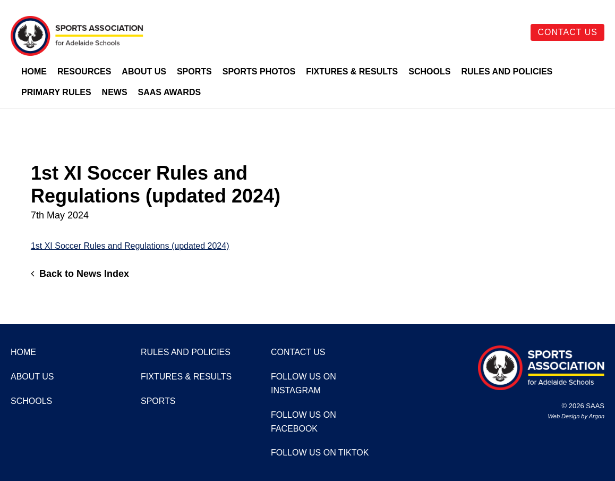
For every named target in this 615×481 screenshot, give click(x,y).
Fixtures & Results (352, 71)
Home (34, 71)
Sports (194, 71)
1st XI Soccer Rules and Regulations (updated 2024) (130, 245)
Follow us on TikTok (320, 452)
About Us (144, 71)
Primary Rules (56, 92)
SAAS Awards (169, 92)
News (114, 92)
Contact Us (567, 32)
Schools (429, 71)
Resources (84, 71)
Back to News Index (80, 273)
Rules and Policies (506, 71)
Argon (596, 416)
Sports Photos (259, 71)
